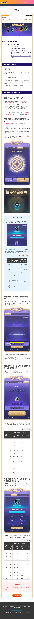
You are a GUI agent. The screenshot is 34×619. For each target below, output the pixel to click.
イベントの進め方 (15, 44)
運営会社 (6, 605)
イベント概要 (13, 41)
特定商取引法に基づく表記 (24, 605)
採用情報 (18, 607)
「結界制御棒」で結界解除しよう (18, 48)
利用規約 (9, 605)
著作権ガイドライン (15, 606)
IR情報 (15, 607)
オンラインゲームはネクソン (17, 610)
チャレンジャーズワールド (11, 249)
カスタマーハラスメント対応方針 (24, 606)
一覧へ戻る (17, 595)
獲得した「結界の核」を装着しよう (18, 50)
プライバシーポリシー (15, 605)
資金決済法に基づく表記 (7, 606)
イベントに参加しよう (15, 46)
